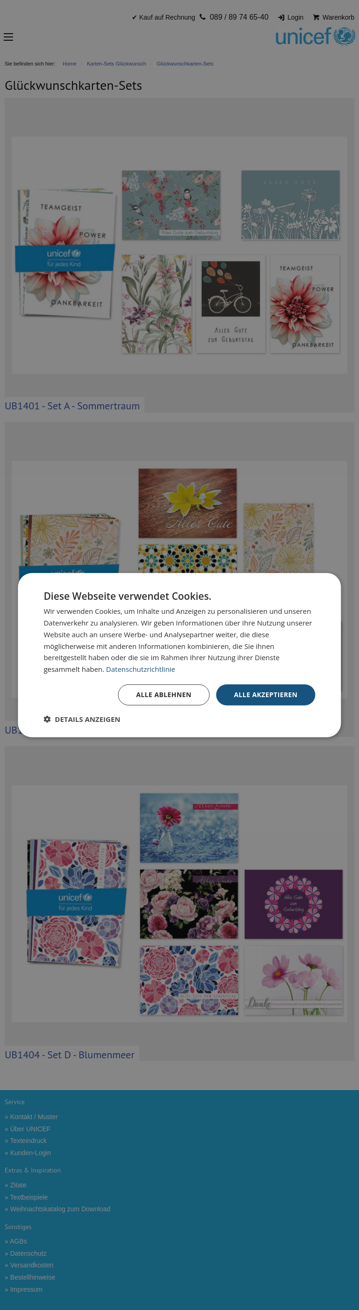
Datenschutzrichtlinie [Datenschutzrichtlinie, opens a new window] (140, 669)
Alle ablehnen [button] (163, 694)
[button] (81, 718)
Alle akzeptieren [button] (265, 694)
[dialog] (179, 655)
